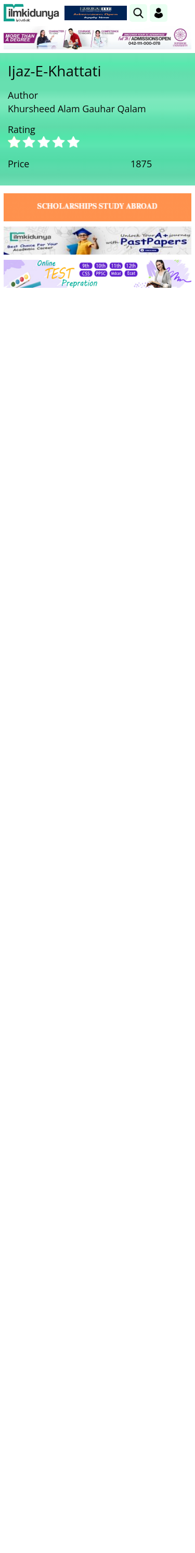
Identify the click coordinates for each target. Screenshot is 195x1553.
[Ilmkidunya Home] (31, 13)
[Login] (158, 13)
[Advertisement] (97, 398)
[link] (138, 13)
